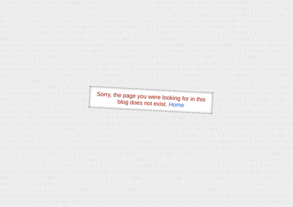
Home (176, 104)
